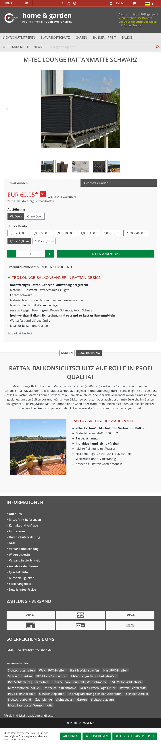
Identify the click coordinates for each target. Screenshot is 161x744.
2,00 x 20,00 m (44, 241)
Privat (9, 3)
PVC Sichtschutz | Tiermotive (28, 682)
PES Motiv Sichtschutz (51, 676)
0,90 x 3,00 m (18, 233)
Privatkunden (18, 183)
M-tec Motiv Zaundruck (24, 688)
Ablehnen (70, 736)
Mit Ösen (15, 216)
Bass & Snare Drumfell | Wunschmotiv (79, 682)
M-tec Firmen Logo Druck (98, 688)
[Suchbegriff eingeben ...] (99, 46)
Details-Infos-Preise (22, 590)
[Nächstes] (153, 109)
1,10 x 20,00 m (19, 241)
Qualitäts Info (18, 572)
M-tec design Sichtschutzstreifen (93, 676)
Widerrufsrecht (19, 555)
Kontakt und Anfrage (23, 525)
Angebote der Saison (23, 566)
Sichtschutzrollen (20, 676)
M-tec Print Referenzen (25, 520)
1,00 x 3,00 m (89, 233)
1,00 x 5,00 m (113, 233)
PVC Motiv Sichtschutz (125, 682)
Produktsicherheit (19, 333)
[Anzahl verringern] (11, 254)
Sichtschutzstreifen (21, 670)
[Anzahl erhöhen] (49, 254)
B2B (25, 3)
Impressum (17, 531)
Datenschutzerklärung (24, 537)
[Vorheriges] (7, 109)
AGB (12, 543)
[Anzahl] (30, 254)
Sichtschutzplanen (51, 694)
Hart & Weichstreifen (84, 670)
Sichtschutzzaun (102, 700)
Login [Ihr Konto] (119, 3)
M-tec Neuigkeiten (21, 578)
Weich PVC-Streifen (52, 670)
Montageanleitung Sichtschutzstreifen (95, 694)
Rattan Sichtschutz (133, 688)
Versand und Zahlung (24, 549)
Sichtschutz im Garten (71, 700)
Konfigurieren (96, 736)
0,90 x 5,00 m (41, 233)
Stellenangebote (20, 584)
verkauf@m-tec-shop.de (35, 650)
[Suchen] (157, 46)
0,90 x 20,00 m (65, 233)
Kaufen (67, 353)
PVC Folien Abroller (21, 694)
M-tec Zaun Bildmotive (60, 688)
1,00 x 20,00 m (136, 233)
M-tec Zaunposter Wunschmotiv (30, 705)
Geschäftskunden (96, 183)
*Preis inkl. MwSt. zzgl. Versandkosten (30, 201)
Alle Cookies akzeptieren (134, 736)
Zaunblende (43, 700)
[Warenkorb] (135, 3)
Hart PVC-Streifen (115, 670)
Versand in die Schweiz (25, 560)
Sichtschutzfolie (137, 694)
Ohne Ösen (35, 216)
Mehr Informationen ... (15, 739)
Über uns (15, 514)
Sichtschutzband (19, 700)
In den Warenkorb (105, 254)
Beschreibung (89, 353)
